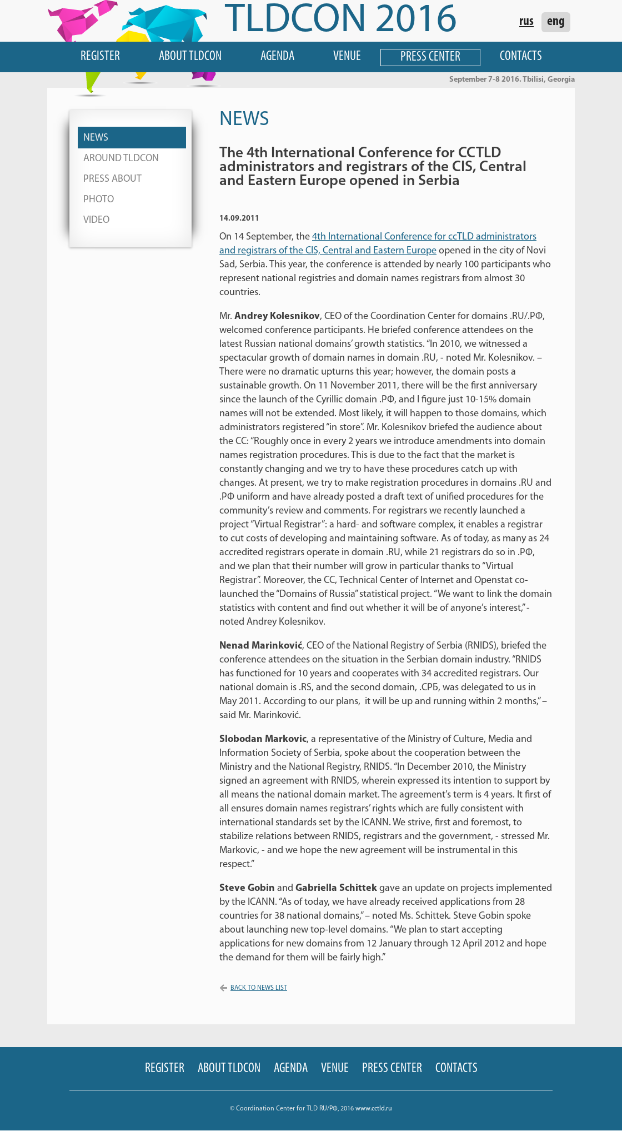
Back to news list (258, 988)
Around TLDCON (121, 158)
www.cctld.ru (373, 1108)
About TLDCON (190, 56)
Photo (98, 200)
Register (100, 56)
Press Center (430, 57)
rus (526, 21)
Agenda (277, 56)
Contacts (521, 56)
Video (96, 220)
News (95, 138)
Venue (347, 56)
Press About (112, 179)
